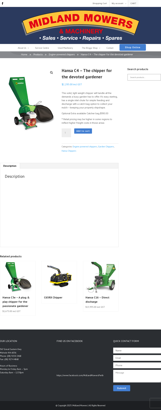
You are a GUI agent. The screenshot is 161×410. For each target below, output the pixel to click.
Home (24, 54)
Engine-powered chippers (62, 54)
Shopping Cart (100, 3)
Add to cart (83, 131)
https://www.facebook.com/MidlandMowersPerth (80, 375)
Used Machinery (65, 47)
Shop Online (132, 47)
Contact (109, 47)
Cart (133, 3)
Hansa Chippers (69, 150)
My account (117, 3)
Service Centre (42, 47)
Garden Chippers (106, 146)
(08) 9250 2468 (14, 356)
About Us (22, 47)
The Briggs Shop (90, 47)
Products (38, 54)
